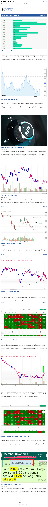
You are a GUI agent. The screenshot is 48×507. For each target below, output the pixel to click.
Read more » (44, 61)
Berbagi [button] (2, 61)
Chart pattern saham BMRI (9, 195)
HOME (2, 6)
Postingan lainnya (43, 498)
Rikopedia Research (7, 2)
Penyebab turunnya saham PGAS (11, 484)
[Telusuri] (43, 1)
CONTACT (14, 6)
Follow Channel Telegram (7, 10)
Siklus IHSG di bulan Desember (10, 51)
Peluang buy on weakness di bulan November (15, 436)
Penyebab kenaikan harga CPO (10, 99)
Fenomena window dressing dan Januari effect (15, 340)
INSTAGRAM (8, 6)
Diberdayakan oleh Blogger (24, 502)
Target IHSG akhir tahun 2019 (10, 291)
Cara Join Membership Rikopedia (8, 8)
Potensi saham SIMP (7, 388)
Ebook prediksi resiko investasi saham (12, 147)
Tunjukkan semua (42, 15)
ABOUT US (21, 6)
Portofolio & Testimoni (7, 9)
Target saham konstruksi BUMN (11, 243)
